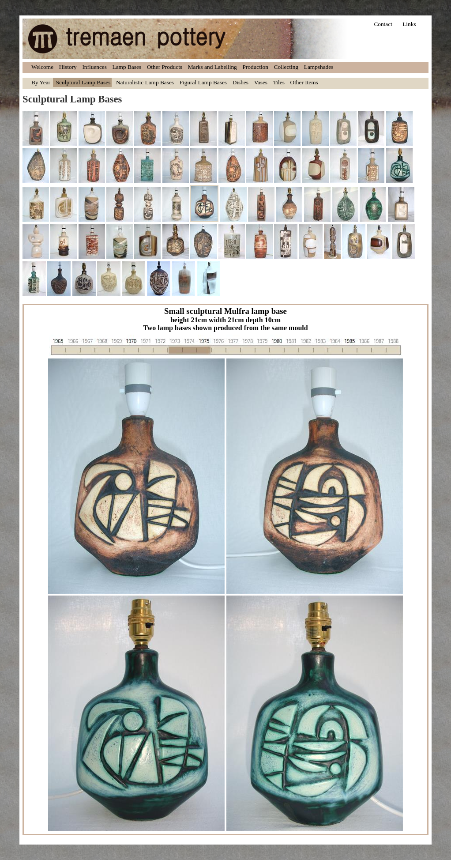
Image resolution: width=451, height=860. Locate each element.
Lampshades (319, 67)
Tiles (279, 82)
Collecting (286, 67)
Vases (260, 82)
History (68, 67)
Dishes (240, 82)
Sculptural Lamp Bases (83, 82)
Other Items (304, 82)
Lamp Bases (127, 67)
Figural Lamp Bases (203, 82)
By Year (40, 82)
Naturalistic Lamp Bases (145, 82)
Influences (94, 67)
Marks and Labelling (212, 67)
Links (409, 24)
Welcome (42, 67)
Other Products (164, 67)
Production (255, 67)
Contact (383, 24)
